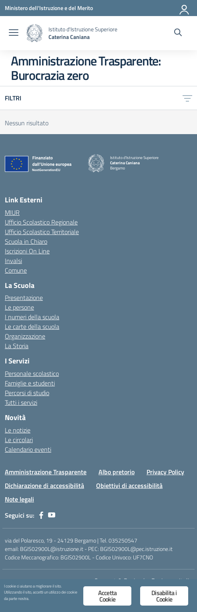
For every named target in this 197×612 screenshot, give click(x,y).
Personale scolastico (32, 373)
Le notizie (17, 430)
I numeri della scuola (32, 317)
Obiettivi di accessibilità (129, 485)
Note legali (19, 499)
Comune (16, 270)
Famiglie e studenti (30, 383)
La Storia (16, 346)
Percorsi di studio (27, 393)
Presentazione (24, 297)
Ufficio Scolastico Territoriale (42, 232)
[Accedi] (184, 8)
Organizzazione (25, 336)
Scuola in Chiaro (26, 241)
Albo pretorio (116, 472)
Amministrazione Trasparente (45, 472)
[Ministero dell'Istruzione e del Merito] (49, 8)
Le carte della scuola (32, 326)
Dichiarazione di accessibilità (44, 485)
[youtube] (51, 515)
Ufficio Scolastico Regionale (41, 222)
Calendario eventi (28, 449)
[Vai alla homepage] (34, 33)
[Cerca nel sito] (178, 33)
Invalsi (13, 260)
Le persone (19, 307)
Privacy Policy (165, 472)
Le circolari (19, 440)
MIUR (12, 212)
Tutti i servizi (21, 402)
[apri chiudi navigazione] (13, 33)
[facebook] (41, 515)
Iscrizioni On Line (27, 251)
